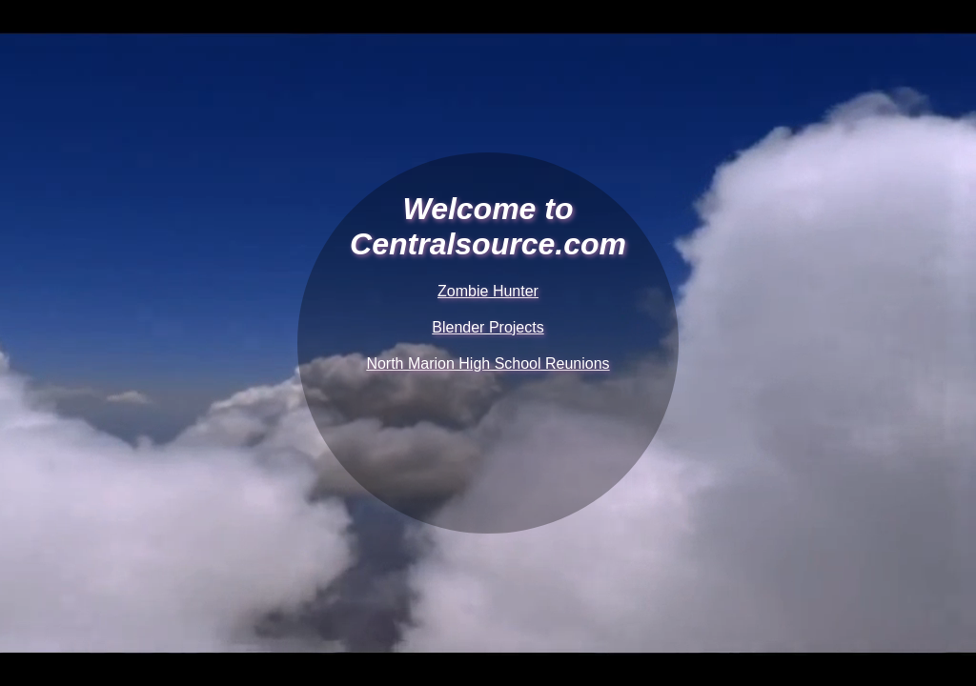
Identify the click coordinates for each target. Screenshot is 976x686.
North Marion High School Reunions (487, 363)
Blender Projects (487, 327)
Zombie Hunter (488, 291)
